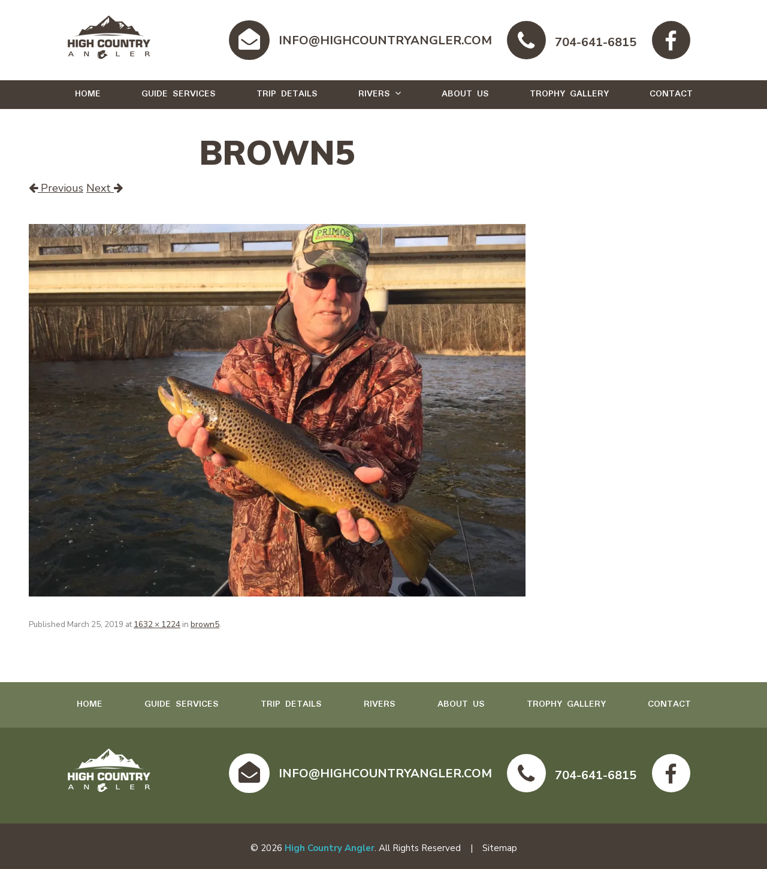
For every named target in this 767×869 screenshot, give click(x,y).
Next (104, 188)
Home (88, 94)
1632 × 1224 (157, 624)
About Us (465, 94)
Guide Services (178, 94)
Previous (56, 188)
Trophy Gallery (569, 94)
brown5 (205, 624)
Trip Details (287, 94)
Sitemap (499, 848)
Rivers (374, 94)
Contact (671, 94)
